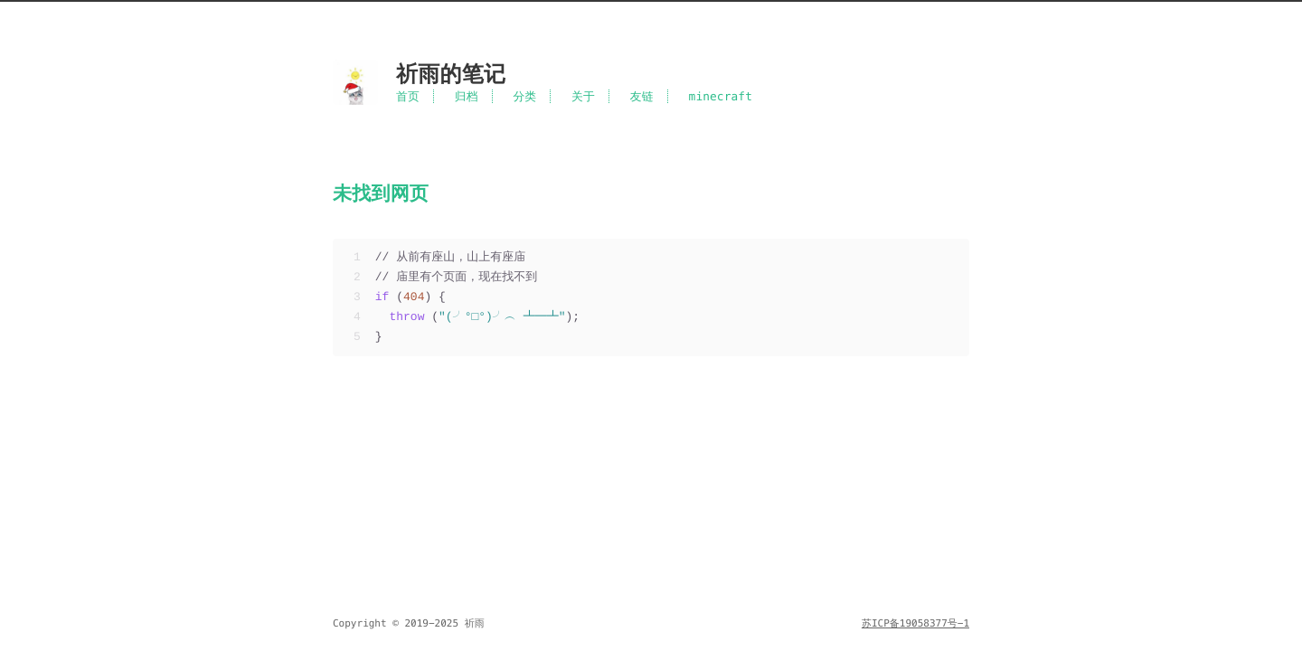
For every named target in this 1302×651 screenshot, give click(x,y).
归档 (466, 96)
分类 (524, 96)
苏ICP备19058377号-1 (915, 624)
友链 (642, 96)
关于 (583, 96)
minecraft (721, 96)
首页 (408, 96)
